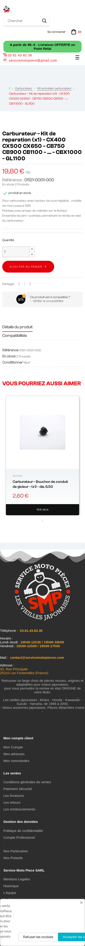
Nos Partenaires (15, 851)
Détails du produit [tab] (17, 327)
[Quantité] (15, 252)
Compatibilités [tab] (14, 335)
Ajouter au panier (26, 266)
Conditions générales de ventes (27, 782)
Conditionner (12, 362)
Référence (10, 350)
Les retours (11, 802)
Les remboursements (19, 809)
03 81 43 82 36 (17, 55)
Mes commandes (16, 761)
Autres (17, 476)
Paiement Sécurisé (17, 789)
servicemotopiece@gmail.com (33, 60)
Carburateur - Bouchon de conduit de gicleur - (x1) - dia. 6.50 (40, 484)
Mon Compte (13, 747)
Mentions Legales (16, 879)
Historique (11, 886)
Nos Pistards (13, 858)
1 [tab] (42, 521)
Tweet (24, 284)
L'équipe (9, 893)
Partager (19, 284)
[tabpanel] (42, 456)
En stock (8, 184)
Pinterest (30, 284)
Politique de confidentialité (23, 831)
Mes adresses (13, 754)
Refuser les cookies (38, 937)
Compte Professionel (19, 837)
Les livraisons (13, 796)
